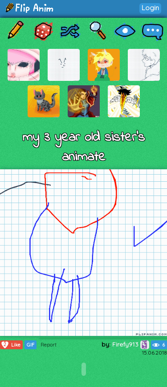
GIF (30, 345)
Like (10, 344)
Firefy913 (130, 344)
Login (150, 8)
